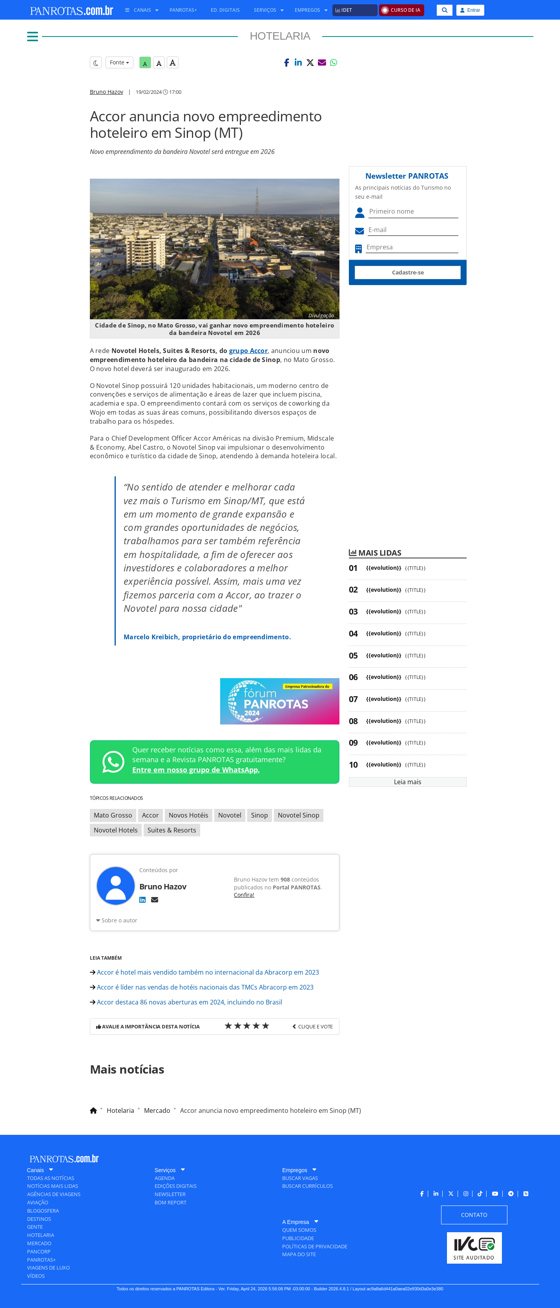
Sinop (259, 815)
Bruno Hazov (106, 91)
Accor (150, 815)
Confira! (244, 894)
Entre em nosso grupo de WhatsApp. (196, 769)
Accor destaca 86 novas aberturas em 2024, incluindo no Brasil (186, 1002)
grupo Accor (248, 350)
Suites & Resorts (172, 830)
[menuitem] (139, 10)
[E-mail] (154, 899)
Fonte (119, 62)
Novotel (229, 815)
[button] (286, 62)
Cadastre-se (408, 272)
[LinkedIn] (142, 899)
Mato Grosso (113, 815)
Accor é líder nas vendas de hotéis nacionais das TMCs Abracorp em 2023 (202, 987)
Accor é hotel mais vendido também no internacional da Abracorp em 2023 (204, 972)
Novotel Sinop (298, 815)
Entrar (470, 10)
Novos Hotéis (188, 815)
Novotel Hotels (116, 830)
